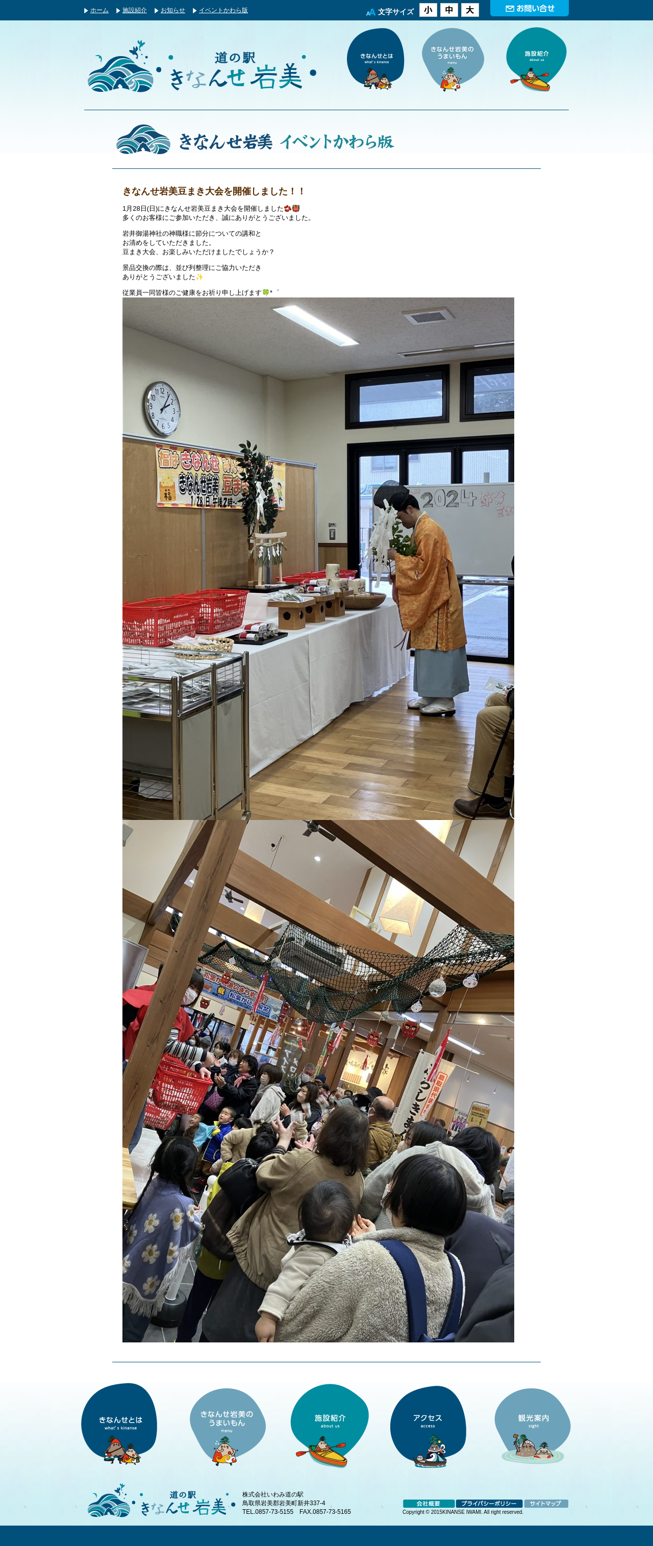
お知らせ (173, 10)
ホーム (99, 10)
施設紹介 (134, 10)
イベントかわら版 (223, 10)
